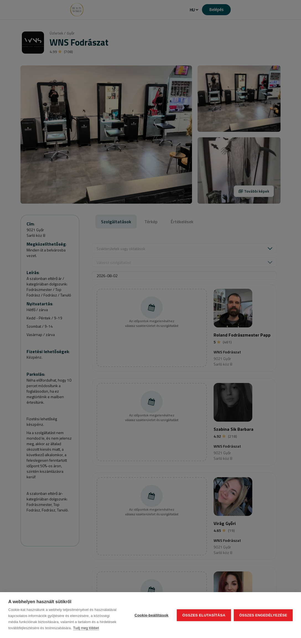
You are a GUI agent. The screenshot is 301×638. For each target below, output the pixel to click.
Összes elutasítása (203, 615)
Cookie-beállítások (151, 615)
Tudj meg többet (86, 628)
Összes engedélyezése (263, 615)
